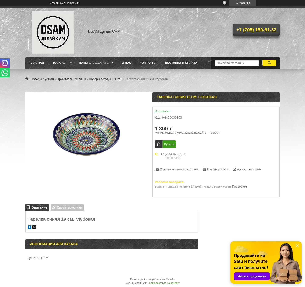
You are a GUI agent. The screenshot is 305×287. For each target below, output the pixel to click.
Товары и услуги (42, 79)
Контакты (148, 62)
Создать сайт (57, 2)
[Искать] (269, 63)
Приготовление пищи (71, 79)
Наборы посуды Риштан (105, 79)
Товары (59, 62)
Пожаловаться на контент (164, 282)
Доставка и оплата (181, 62)
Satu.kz (170, 279)
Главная (37, 62)
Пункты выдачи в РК (96, 62)
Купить (169, 144)
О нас (126, 62)
